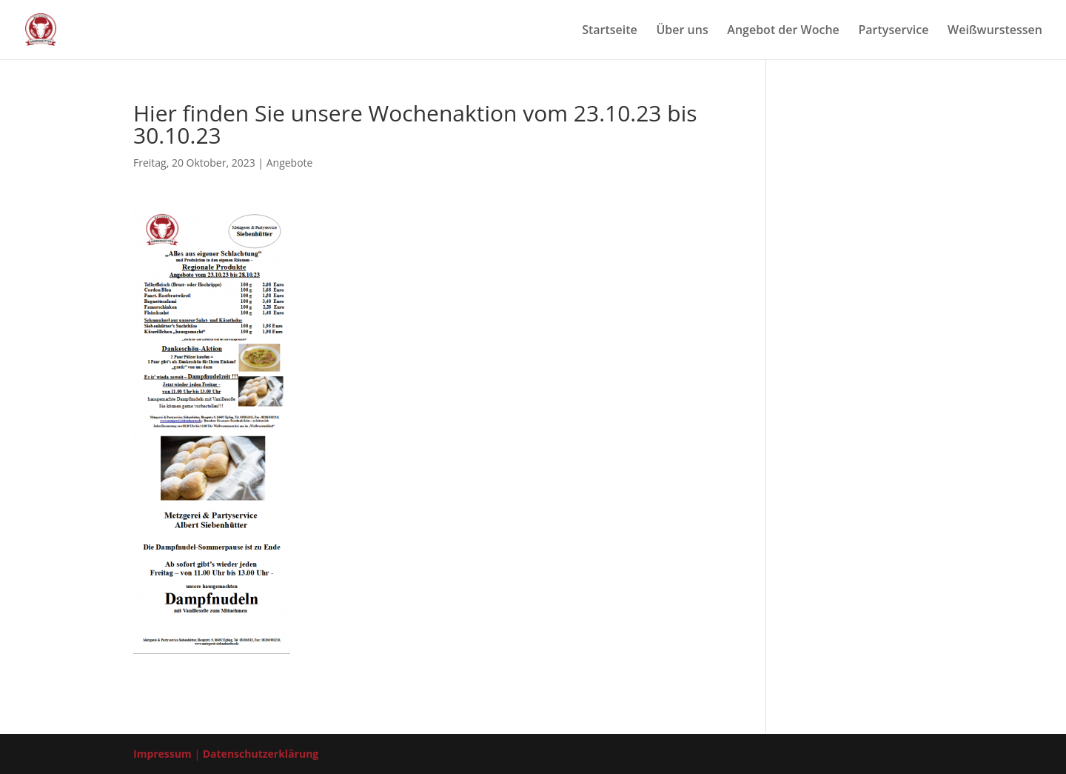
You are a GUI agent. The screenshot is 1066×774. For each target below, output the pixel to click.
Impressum (162, 754)
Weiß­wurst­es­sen (995, 31)
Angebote (289, 163)
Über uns (682, 31)
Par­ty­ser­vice (893, 31)
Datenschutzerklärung (261, 754)
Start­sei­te (609, 31)
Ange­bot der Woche (783, 31)
